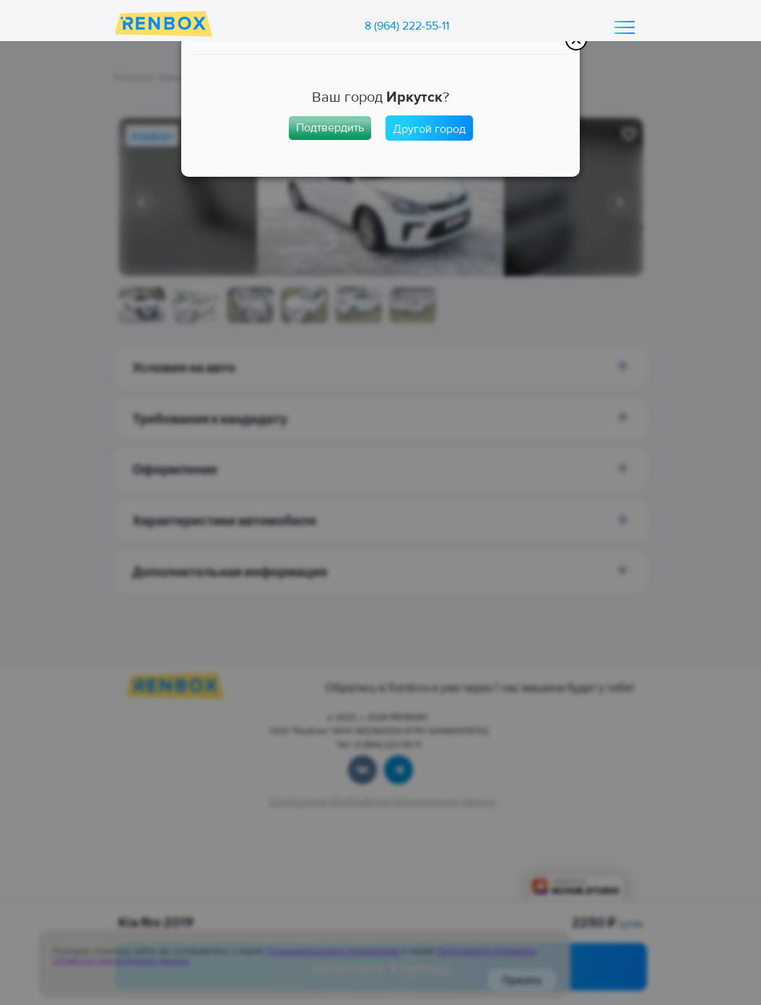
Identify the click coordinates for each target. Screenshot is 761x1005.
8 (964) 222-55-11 (407, 26)
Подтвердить (330, 127)
